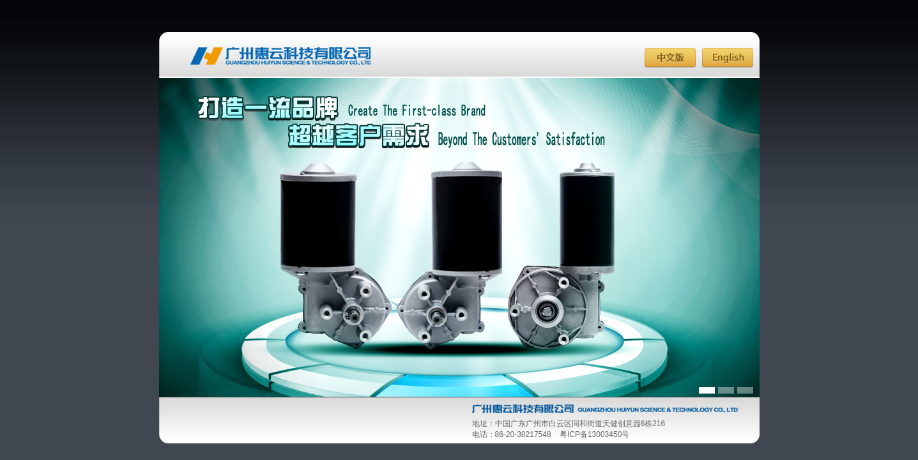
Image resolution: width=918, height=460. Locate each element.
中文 (670, 58)
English (727, 58)
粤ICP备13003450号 (594, 434)
